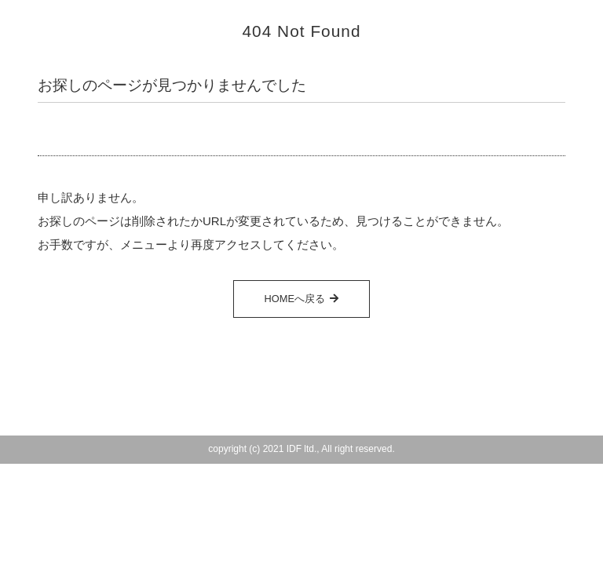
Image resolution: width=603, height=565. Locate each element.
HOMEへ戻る (295, 298)
